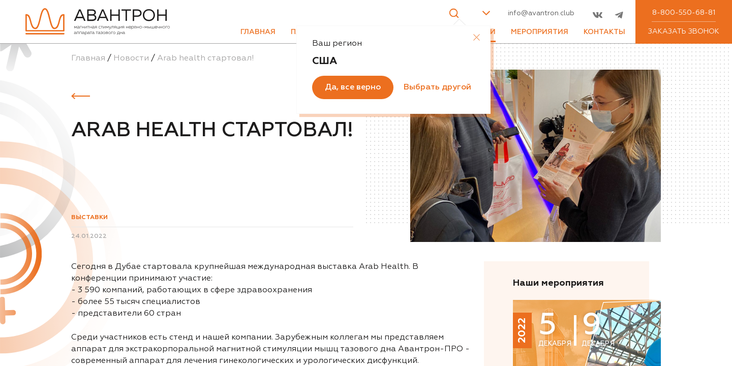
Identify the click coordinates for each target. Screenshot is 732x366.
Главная (258, 32)
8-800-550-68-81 (683, 12)
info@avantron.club (541, 13)
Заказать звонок (683, 31)
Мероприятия (539, 32)
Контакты (604, 32)
